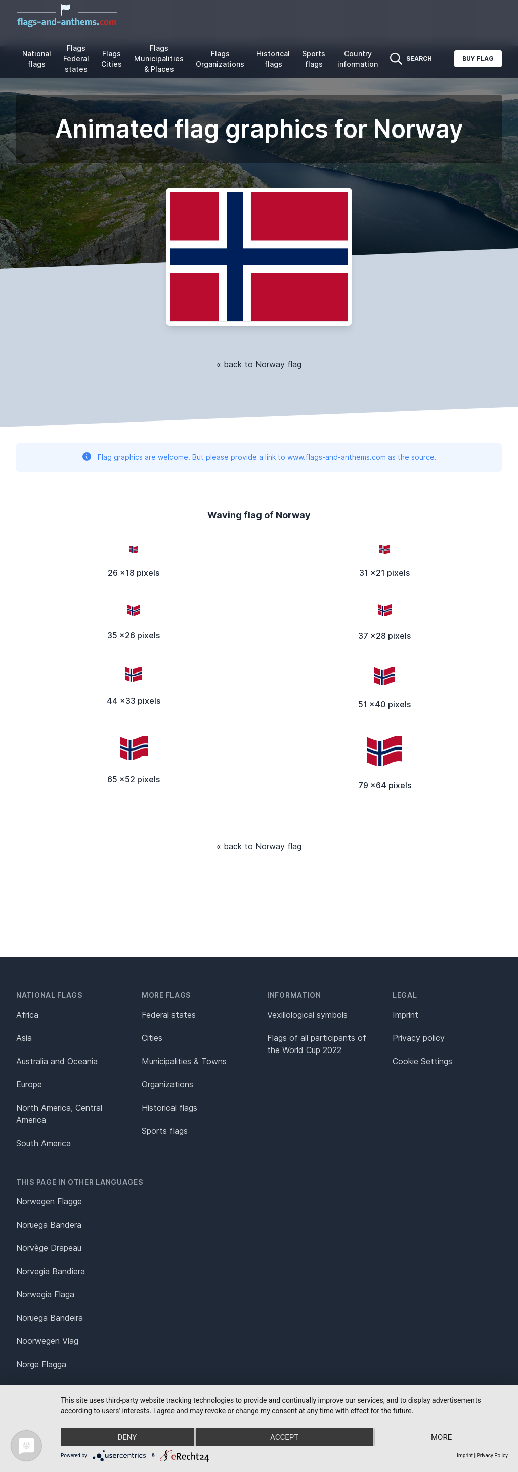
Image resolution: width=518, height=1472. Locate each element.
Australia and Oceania (57, 1061)
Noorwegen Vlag (47, 1341)
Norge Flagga (41, 1364)
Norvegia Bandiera (50, 1271)
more (441, 1437)
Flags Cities (111, 58)
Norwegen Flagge (49, 1201)
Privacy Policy (492, 1455)
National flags (36, 58)
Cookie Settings (422, 1061)
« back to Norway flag (259, 364)
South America (43, 1143)
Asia (24, 1038)
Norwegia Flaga (45, 1294)
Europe (29, 1084)
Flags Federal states (76, 58)
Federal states (169, 1015)
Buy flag (478, 58)
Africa (27, 1015)
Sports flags (313, 58)
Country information (357, 58)
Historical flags (273, 58)
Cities (152, 1038)
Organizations (167, 1084)
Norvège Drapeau (48, 1248)
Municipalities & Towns (184, 1061)
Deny (127, 1437)
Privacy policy (419, 1038)
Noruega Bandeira (49, 1318)
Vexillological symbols (307, 1015)
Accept (284, 1437)
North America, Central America (59, 1114)
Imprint (405, 1015)
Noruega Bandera (48, 1224)
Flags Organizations (220, 58)
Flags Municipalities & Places (159, 58)
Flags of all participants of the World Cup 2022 (316, 1044)
